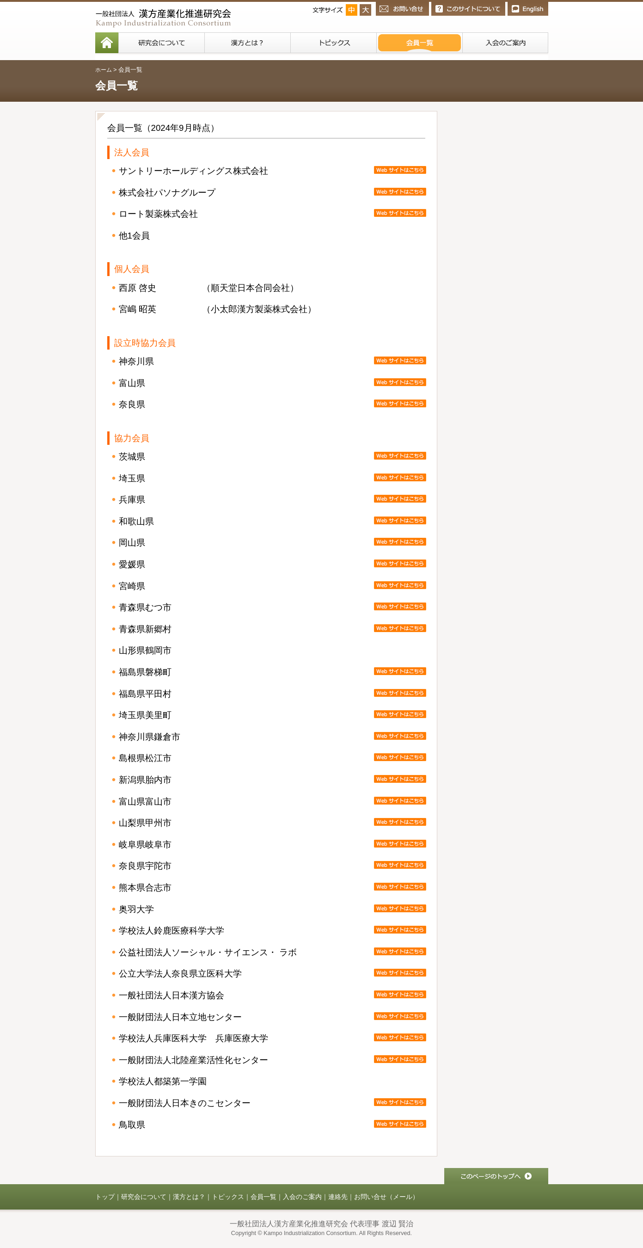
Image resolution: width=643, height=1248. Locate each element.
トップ (105, 1196)
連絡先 (338, 1196)
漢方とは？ (189, 1196)
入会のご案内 (302, 1196)
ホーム (103, 70)
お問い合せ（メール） (386, 1196)
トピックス (228, 1196)
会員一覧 (263, 1196)
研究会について (143, 1196)
